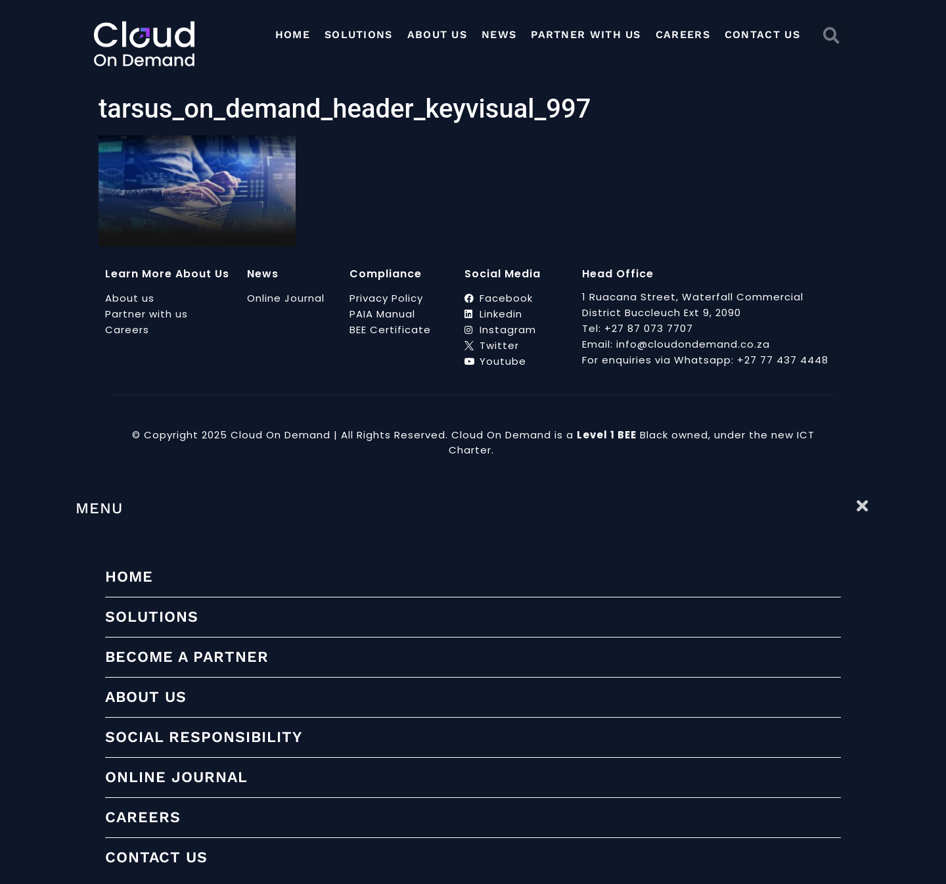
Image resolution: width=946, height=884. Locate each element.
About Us (437, 34)
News (499, 34)
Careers (683, 34)
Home (292, 34)
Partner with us (586, 34)
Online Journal (176, 777)
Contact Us (762, 34)
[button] (831, 35)
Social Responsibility (203, 737)
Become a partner (187, 657)
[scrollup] (931, 867)
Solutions (359, 34)
